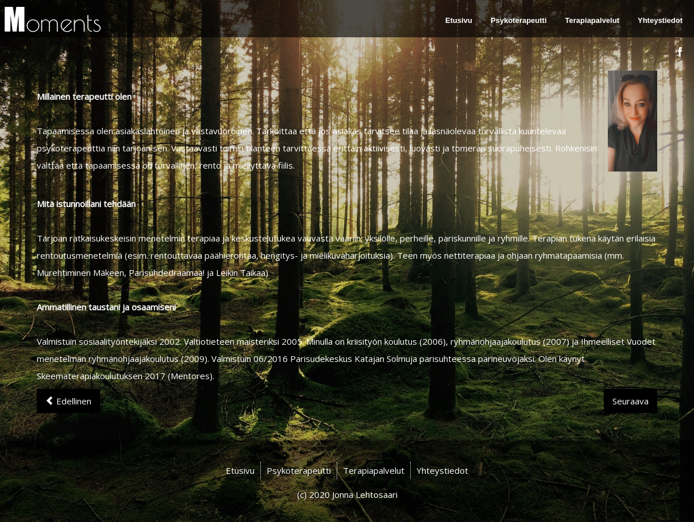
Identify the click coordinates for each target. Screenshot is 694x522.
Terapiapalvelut (592, 20)
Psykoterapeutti (519, 20)
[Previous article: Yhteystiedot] (68, 401)
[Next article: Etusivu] (630, 401)
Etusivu (458, 20)
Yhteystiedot (660, 20)
